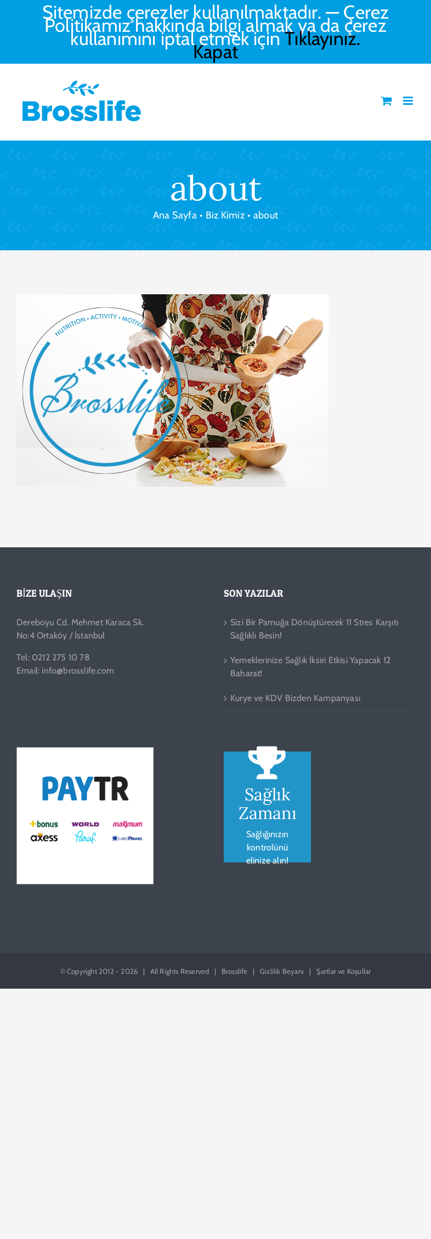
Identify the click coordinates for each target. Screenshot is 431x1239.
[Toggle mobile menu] (409, 100)
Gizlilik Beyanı (282, 971)
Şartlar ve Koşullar (343, 971)
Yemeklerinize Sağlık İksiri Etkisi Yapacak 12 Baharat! (310, 667)
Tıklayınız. (322, 38)
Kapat (215, 51)
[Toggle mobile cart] (386, 100)
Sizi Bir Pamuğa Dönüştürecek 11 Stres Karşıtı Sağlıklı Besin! (314, 629)
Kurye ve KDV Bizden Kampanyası (295, 698)
